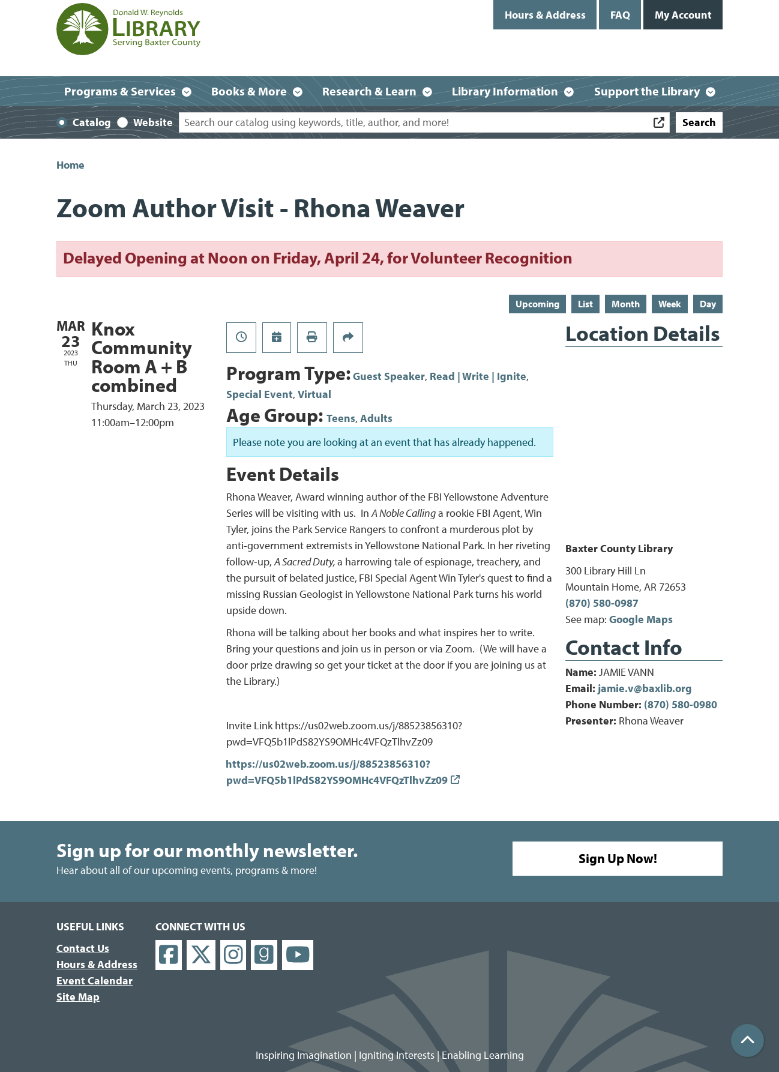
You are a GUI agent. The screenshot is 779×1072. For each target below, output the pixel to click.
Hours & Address (545, 15)
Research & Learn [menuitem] (369, 90)
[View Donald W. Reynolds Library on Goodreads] (264, 955)
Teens (340, 418)
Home (70, 165)
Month (626, 304)
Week (669, 304)
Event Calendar (94, 980)
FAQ (620, 15)
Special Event (259, 394)
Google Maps (641, 619)
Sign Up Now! (618, 858)
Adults (376, 418)
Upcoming (537, 304)
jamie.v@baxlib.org (645, 688)
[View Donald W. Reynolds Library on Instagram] (233, 955)
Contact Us (82, 948)
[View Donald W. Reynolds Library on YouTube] (298, 955)
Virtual (314, 394)
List (585, 304)
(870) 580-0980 (680, 704)
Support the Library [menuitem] (647, 90)
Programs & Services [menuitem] (120, 90)
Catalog (92, 122)
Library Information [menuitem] (505, 90)
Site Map (78, 997)
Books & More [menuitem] (249, 90)
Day (708, 304)
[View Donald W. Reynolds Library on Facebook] (168, 955)
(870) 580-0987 (602, 603)
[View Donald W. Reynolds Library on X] (201, 955)
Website (153, 122)
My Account (683, 15)
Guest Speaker (389, 376)
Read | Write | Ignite (478, 376)
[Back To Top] (747, 1040)
